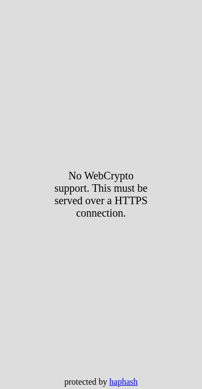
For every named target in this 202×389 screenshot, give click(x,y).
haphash (123, 381)
